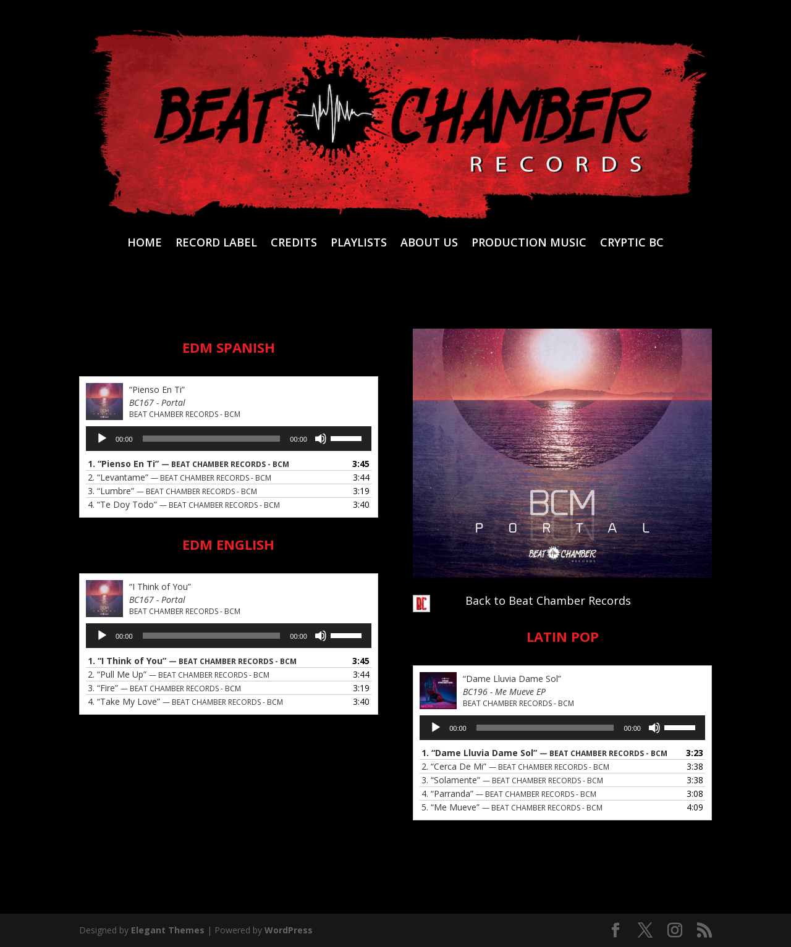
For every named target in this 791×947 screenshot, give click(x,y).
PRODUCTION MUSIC (529, 244)
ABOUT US (429, 244)
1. (188, 463)
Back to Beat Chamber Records (548, 600)
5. (512, 807)
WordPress (288, 930)
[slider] (212, 439)
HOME (144, 244)
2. (179, 477)
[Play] (102, 438)
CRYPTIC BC (632, 244)
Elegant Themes (168, 930)
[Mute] (321, 438)
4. (184, 504)
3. (172, 491)
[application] (228, 438)
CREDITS (294, 244)
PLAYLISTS (359, 244)
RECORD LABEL (216, 244)
